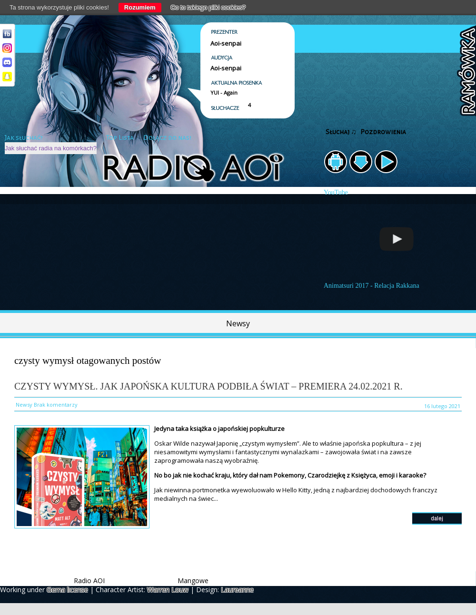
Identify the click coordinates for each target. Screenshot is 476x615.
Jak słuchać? (24, 137)
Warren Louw (167, 589)
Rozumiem (140, 7)
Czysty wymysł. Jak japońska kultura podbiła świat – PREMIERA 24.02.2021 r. (208, 386)
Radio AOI (89, 580)
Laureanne (237, 589)
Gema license (67, 589)
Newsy (238, 323)
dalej (437, 518)
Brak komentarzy (56, 404)
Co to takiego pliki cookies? (208, 7)
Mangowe (193, 580)
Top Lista (120, 137)
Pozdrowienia (383, 132)
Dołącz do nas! (167, 137)
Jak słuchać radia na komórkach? (51, 148)
